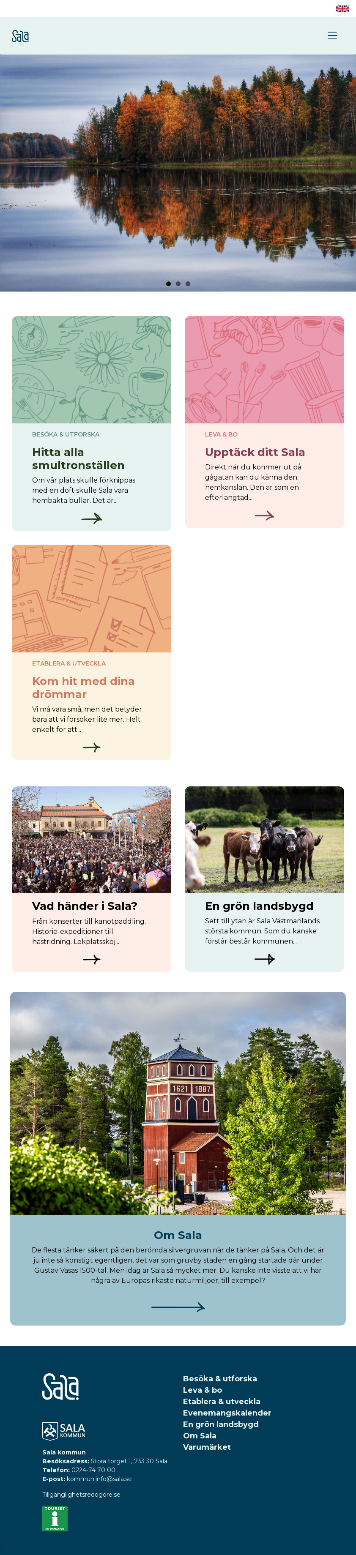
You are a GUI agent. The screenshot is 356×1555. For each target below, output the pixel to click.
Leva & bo (202, 1390)
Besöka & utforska (220, 1378)
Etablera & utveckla (221, 1401)
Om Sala (199, 1435)
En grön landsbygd (221, 1424)
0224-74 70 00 (93, 1470)
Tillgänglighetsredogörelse (81, 1494)
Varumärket (207, 1447)
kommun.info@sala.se (99, 1479)
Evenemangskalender (227, 1413)
